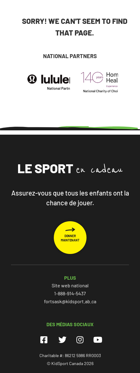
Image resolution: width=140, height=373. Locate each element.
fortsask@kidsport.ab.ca (70, 301)
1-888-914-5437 (70, 293)
